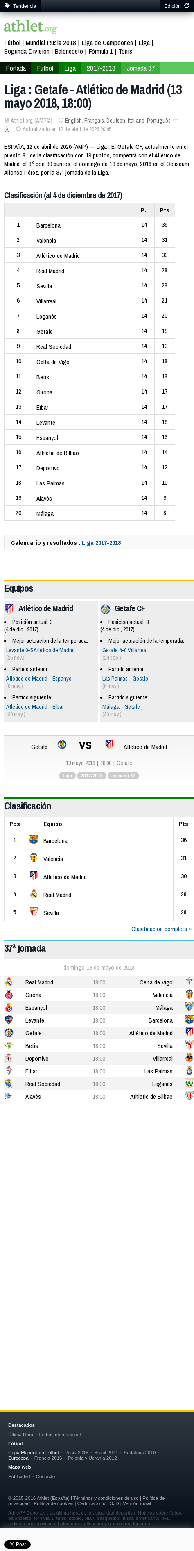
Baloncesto (69, 51)
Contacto (45, 1476)
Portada (16, 68)
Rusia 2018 (76, 1452)
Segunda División (27, 51)
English (73, 120)
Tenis (125, 51)
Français (94, 120)
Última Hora (20, 1434)
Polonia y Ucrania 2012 (92, 1457)
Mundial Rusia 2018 (51, 42)
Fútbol (12, 42)
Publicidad (19, 1476)
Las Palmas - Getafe (125, 678)
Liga (144, 42)
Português (159, 120)
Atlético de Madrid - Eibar (35, 707)
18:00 (98, 982)
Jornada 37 (141, 68)
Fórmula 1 (100, 51)
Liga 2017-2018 (101, 542)
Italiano (136, 120)
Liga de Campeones (107, 42)
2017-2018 (101, 68)
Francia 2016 (48, 1457)
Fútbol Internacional (60, 1434)
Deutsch (115, 120)
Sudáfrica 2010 (140, 1452)
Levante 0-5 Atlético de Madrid (40, 650)
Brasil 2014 (106, 1452)
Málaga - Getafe (121, 707)
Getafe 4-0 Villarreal (125, 650)
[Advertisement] (97, 1213)
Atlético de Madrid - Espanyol (39, 678)
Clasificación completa (159, 929)
